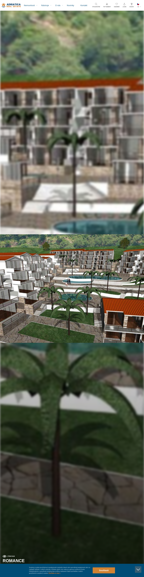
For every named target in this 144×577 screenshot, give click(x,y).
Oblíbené (116, 12)
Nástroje (48, 5)
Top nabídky (106, 12)
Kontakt (85, 5)
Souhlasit (104, 570)
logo (12, 10)
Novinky (71, 5)
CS (138, 12)
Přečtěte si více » (54, 573)
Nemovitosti (32, 5)
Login (124, 12)
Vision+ (131, 12)
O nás (59, 10)
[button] (132, 22)
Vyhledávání (97, 12)
